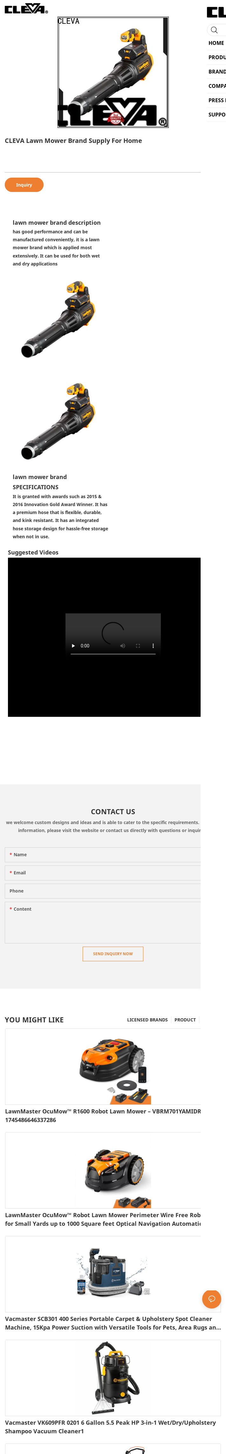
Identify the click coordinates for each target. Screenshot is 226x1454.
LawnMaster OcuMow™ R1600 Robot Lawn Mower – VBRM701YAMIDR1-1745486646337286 (105, 1115)
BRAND (210, 1020)
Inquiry (24, 185)
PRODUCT (185, 1020)
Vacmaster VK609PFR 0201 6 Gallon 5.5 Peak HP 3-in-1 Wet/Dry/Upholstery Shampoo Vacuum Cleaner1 (110, 1427)
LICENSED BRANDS (147, 1020)
